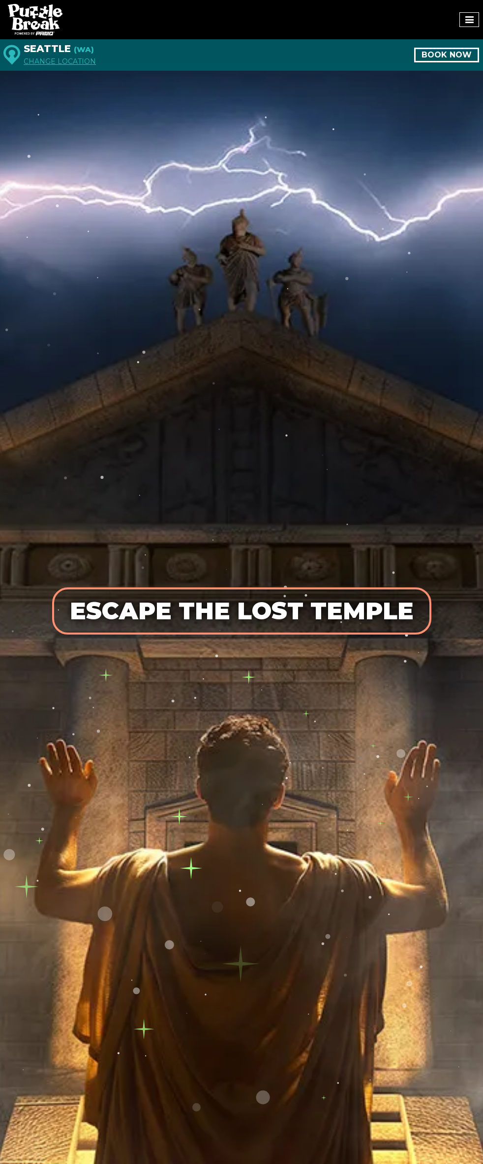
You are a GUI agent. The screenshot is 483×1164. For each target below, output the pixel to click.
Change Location (60, 61)
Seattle (59, 49)
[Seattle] (12, 55)
